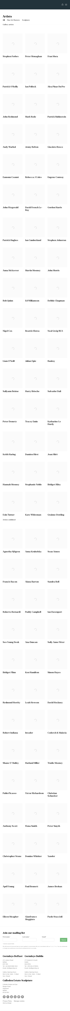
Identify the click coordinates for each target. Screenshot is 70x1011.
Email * (44, 937)
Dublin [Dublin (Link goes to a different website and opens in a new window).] (26, 962)
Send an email (18, 996)
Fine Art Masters (13, 20)
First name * (6, 937)
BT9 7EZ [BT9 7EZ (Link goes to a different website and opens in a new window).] (5, 964)
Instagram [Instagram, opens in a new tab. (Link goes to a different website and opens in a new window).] (4, 996)
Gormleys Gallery (13, 5)
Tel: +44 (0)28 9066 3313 (10, 966)
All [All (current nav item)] (4, 20)
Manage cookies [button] (19, 1001)
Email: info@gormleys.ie (10, 968)
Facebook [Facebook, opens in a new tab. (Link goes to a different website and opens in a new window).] (7, 996)
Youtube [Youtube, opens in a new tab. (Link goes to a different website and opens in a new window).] (11, 996)
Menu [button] (66, 4)
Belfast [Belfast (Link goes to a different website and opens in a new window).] (5, 962)
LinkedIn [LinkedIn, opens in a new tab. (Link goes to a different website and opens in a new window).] (15, 996)
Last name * (26, 937)
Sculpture (26, 20)
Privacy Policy (53, 946)
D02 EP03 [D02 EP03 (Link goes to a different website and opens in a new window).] (28, 964)
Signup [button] (63, 940)
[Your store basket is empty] (62, 4)
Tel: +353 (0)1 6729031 (31, 966)
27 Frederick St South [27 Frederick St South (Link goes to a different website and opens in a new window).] (31, 960)
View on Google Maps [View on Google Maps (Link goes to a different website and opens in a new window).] (22, 996)
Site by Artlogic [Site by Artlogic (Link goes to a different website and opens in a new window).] (7, 1003)
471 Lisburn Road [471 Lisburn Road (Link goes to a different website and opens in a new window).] (8, 960)
